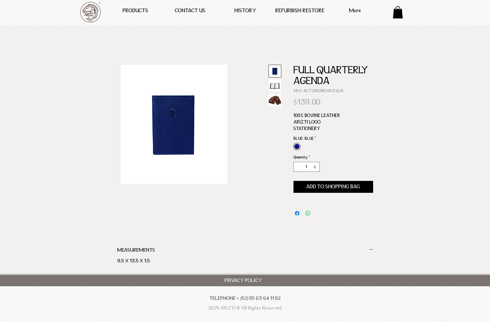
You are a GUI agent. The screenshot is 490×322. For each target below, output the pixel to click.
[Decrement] (297, 167)
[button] (398, 12)
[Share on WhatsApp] (308, 213)
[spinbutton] (306, 167)
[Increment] (315, 167)
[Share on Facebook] (297, 213)
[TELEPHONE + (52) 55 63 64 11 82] (245, 298)
